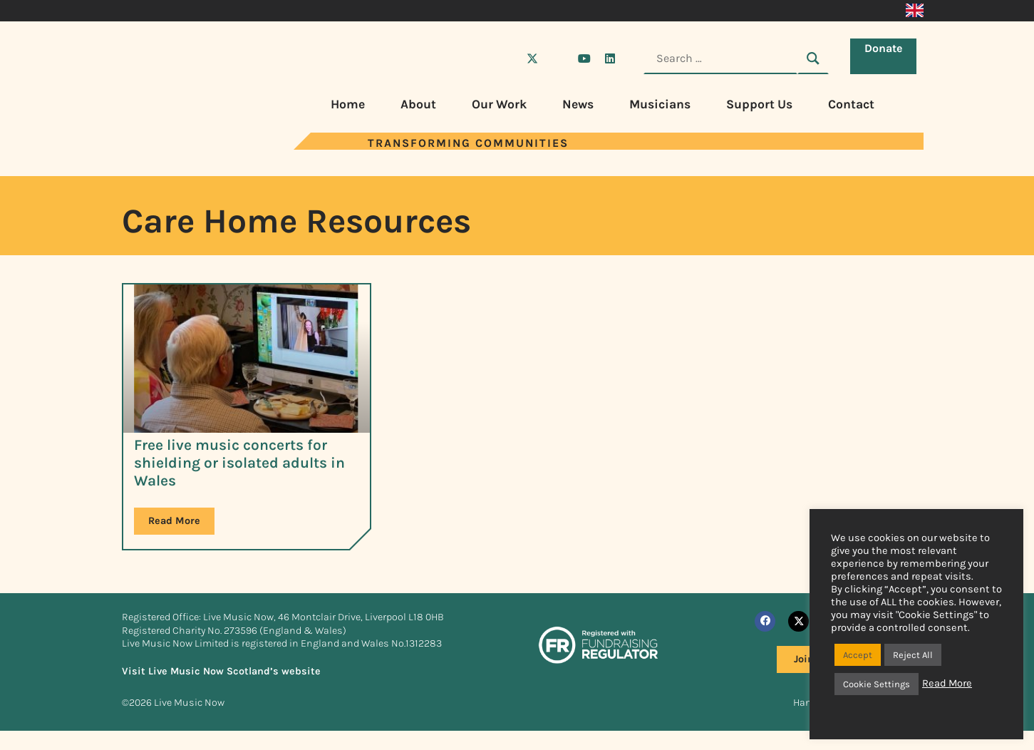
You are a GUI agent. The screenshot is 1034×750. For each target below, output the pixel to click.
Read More (947, 683)
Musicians (660, 104)
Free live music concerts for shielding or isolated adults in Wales (239, 462)
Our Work (499, 104)
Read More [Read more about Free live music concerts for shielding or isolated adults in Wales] (174, 521)
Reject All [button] (913, 654)
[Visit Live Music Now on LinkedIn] (610, 58)
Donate (887, 57)
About (418, 104)
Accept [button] (857, 654)
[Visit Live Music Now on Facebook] (506, 58)
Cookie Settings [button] (876, 684)
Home (348, 104)
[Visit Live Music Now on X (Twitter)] (532, 58)
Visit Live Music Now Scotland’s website (221, 671)
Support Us (759, 104)
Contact (851, 104)
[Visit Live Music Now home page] (164, 146)
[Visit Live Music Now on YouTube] (584, 58)
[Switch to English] (915, 10)
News (578, 104)
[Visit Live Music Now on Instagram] (558, 58)
